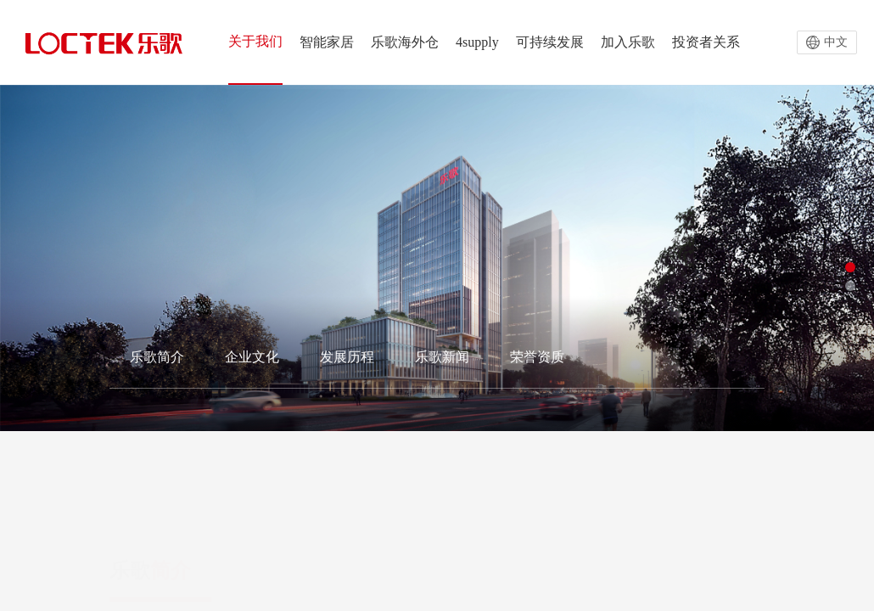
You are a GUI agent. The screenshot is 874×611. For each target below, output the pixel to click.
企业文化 (252, 357)
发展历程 (347, 357)
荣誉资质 (537, 357)
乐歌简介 (157, 357)
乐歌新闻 (442, 357)
